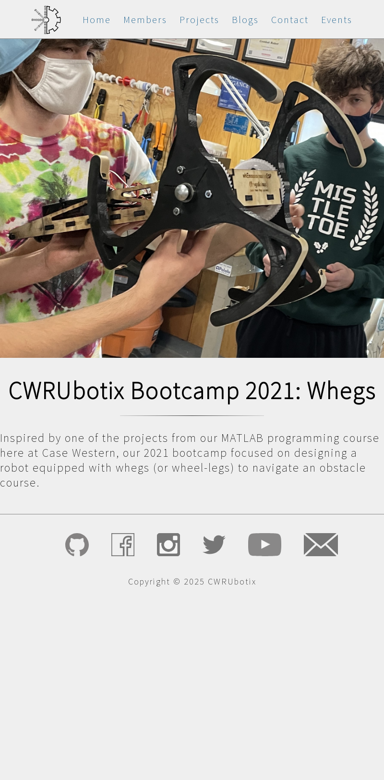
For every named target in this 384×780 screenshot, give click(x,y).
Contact (290, 19)
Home (97, 19)
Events (336, 19)
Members (145, 19)
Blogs (245, 19)
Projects (199, 19)
